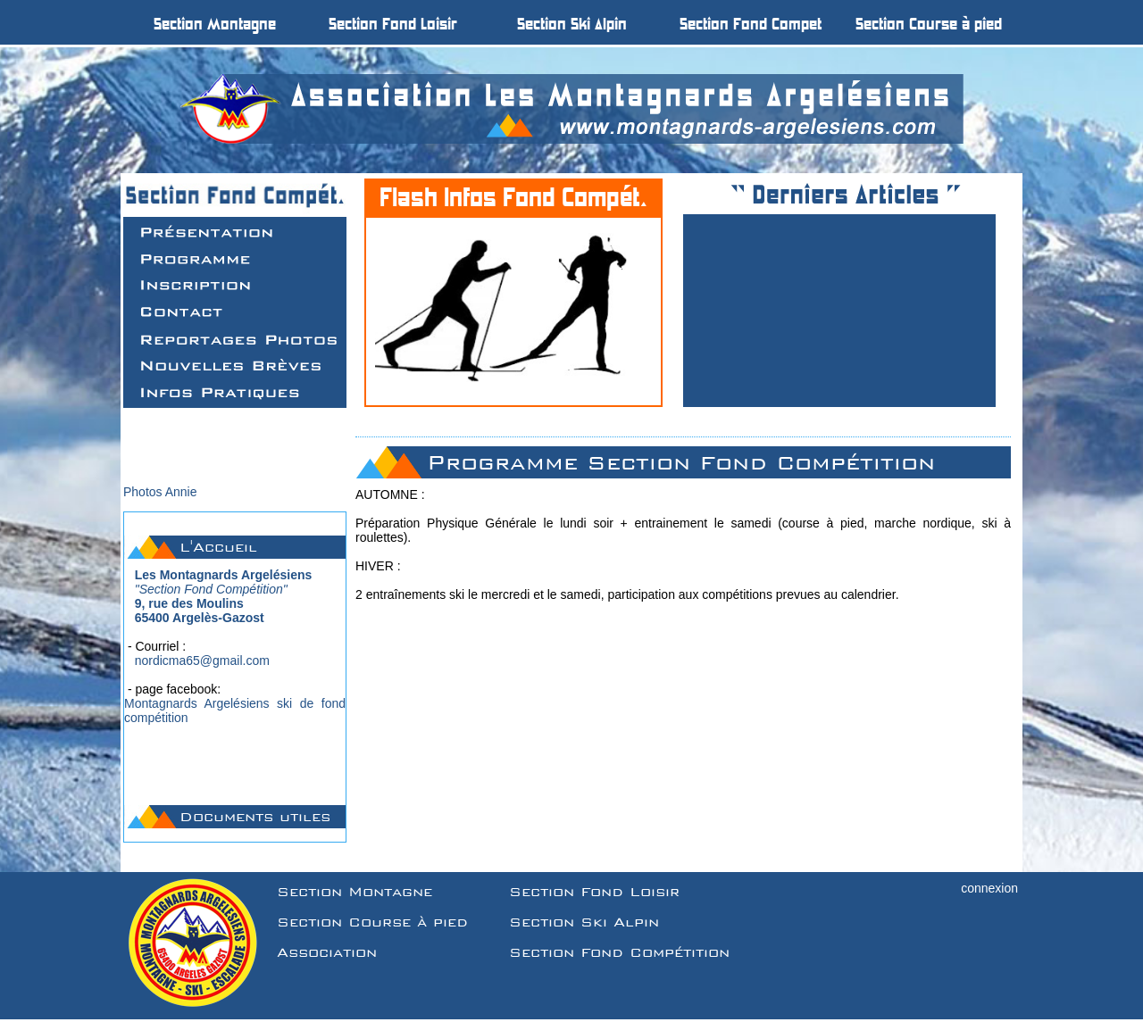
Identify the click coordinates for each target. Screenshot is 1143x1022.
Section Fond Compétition (619, 952)
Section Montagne (354, 892)
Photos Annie (160, 492)
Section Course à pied (372, 922)
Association (327, 952)
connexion (989, 888)
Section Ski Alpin (584, 922)
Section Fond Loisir (594, 892)
